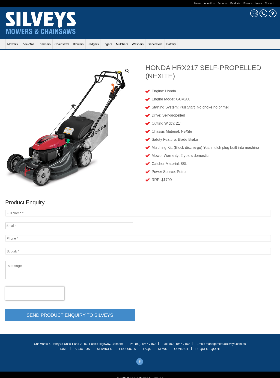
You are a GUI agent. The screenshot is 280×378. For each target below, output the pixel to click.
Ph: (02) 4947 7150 (142, 343)
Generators (154, 44)
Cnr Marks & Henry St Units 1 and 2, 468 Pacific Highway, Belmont (78, 343)
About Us (209, 3)
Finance (247, 3)
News (259, 3)
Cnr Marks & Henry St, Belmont (273, 13)
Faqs (147, 348)
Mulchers (122, 44)
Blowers (78, 44)
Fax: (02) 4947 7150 (176, 343)
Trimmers (44, 44)
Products (235, 3)
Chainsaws (61, 44)
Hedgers (93, 44)
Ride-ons (28, 44)
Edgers (107, 44)
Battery (171, 44)
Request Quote (254, 13)
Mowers (12, 44)
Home (197, 3)
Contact (269, 3)
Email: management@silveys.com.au (221, 343)
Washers (138, 44)
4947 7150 (263, 13)
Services (222, 3)
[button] (127, 71)
